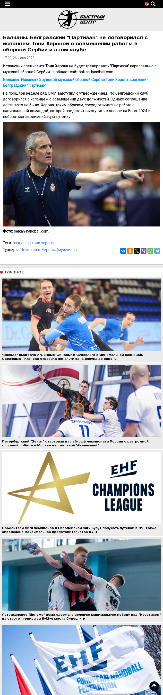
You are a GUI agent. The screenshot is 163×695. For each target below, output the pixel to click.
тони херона (43, 243)
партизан (21, 243)
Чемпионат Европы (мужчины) (48, 249)
